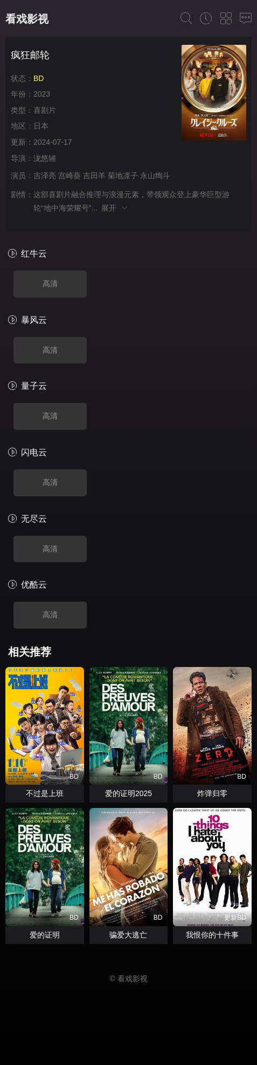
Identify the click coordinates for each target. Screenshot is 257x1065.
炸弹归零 (212, 793)
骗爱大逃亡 (128, 935)
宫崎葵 (69, 175)
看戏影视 (26, 19)
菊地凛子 (123, 175)
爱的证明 (45, 935)
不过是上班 (45, 793)
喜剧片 (44, 110)
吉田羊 (94, 175)
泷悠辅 (44, 158)
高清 (50, 283)
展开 (115, 208)
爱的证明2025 (128, 793)
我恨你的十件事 (212, 935)
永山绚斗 (155, 175)
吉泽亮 (44, 175)
